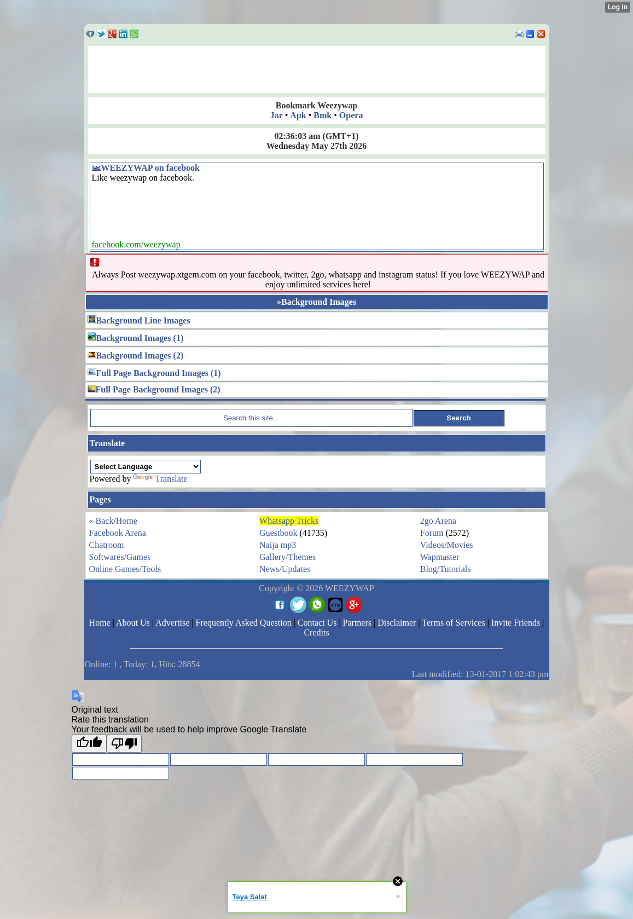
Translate (160, 478)
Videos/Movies (446, 545)
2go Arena (438, 520)
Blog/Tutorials (445, 569)
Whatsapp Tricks (288, 520)
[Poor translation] (124, 744)
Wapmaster (440, 557)
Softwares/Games (120, 557)
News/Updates (284, 569)
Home (126, 520)
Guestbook (278, 532)
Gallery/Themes (287, 557)
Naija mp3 (277, 545)
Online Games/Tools (125, 569)
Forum (432, 532)
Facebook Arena (117, 532)
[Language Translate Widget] (145, 466)
